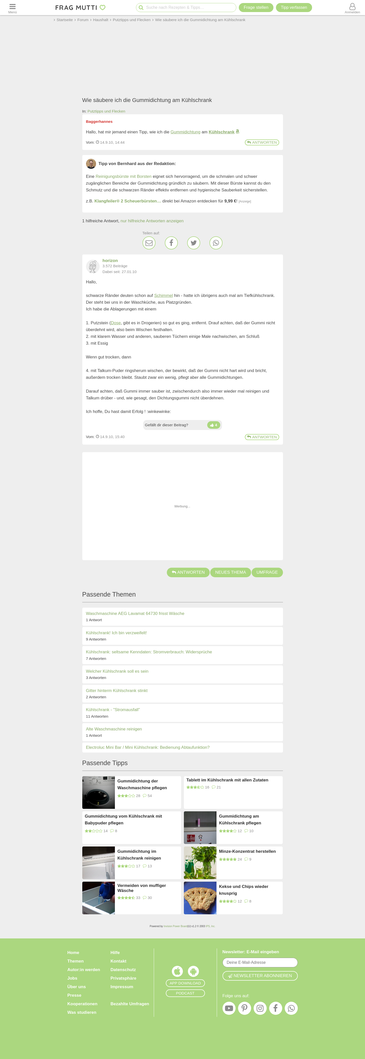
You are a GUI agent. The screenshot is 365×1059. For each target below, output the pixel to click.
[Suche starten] (141, 8)
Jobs (72, 978)
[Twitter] (193, 242)
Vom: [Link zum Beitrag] (90, 142)
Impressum (122, 986)
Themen (75, 961)
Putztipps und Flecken (106, 111)
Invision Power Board (175, 926)
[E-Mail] (149, 242)
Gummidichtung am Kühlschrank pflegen (240, 819)
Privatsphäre (123, 978)
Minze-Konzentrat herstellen (247, 851)
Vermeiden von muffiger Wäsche (141, 888)
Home (73, 952)
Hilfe (115, 952)
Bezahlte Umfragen (130, 1003)
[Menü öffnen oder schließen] (12, 7)
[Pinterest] (244, 1009)
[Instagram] (260, 1009)
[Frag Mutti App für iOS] (177, 972)
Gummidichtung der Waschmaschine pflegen (142, 784)
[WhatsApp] (216, 242)
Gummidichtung (185, 132)
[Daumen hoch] (213, 425)
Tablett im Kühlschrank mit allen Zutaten (227, 780)
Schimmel (163, 295)
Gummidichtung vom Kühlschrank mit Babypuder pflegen (123, 819)
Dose (116, 323)
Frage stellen (256, 7)
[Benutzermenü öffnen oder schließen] (352, 7)
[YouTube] (229, 1009)
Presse (74, 995)
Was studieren (82, 1012)
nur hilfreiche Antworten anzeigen (152, 221)
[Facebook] (171, 242)
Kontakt (118, 961)
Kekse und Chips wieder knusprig (243, 890)
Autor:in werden (83, 969)
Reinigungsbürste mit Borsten (124, 176)
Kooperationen (82, 1003)
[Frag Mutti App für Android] (193, 972)
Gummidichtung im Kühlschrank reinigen (139, 855)
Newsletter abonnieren (260, 975)
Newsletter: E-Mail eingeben (251, 951)
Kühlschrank (222, 132)
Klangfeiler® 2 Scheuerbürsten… (128, 201)
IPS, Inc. (210, 926)
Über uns (76, 986)
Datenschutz (123, 969)
